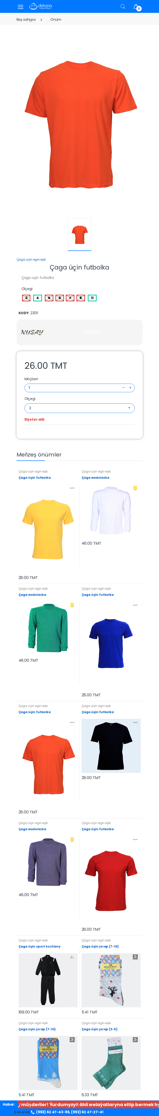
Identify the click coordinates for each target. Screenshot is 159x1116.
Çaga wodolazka (95, 477)
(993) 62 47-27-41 (87, 1112)
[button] (122, 6)
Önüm (55, 19)
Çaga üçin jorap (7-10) (100, 946)
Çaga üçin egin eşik (31, 259)
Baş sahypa (26, 19)
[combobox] (79, 408)
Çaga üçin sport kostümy (40, 946)
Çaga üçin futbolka (35, 477)
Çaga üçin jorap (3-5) (99, 1029)
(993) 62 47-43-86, (50, 1112)
